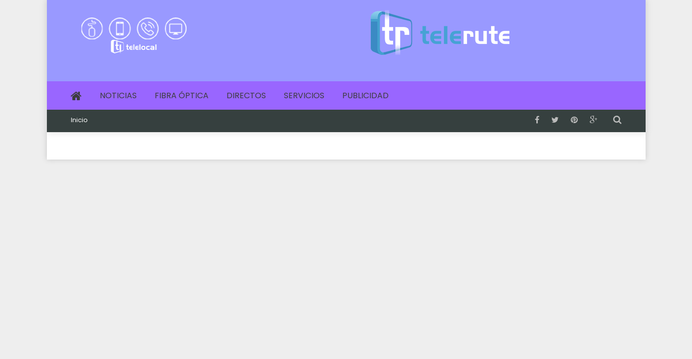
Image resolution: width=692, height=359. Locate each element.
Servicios (304, 95)
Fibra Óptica (182, 95)
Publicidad (365, 95)
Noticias (118, 95)
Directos (246, 95)
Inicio (79, 120)
